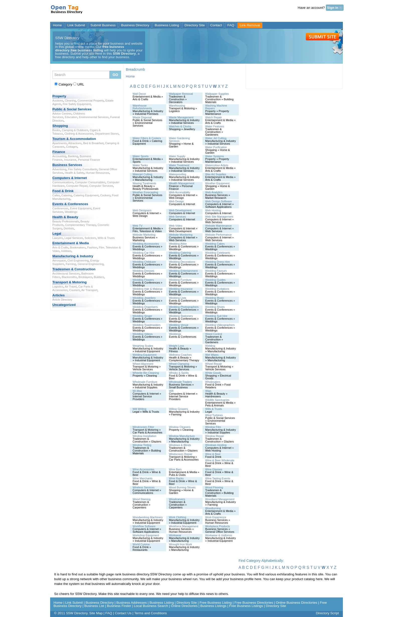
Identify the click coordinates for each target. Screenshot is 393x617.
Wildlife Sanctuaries (217, 399)
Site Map (96, 613)
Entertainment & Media (70, 243)
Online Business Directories (296, 602)
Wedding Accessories (146, 243)
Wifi (171, 390)
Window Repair (214, 435)
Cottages (71, 146)
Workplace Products (217, 526)
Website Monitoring (180, 234)
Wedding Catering (180, 252)
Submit (322, 36)
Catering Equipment (86, 195)
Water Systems (214, 156)
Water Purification (216, 147)
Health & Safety (74, 172)
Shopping (60, 126)
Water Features (214, 126)
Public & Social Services (71, 109)
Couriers (74, 290)
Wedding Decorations (182, 261)
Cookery (105, 195)
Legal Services (73, 237)
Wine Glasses (213, 469)
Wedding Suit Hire (216, 315)
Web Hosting (213, 210)
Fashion (92, 247)
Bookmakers (78, 247)
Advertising (59, 169)
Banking (73, 156)
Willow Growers (178, 408)
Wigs (208, 390)
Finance (58, 152)
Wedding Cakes (215, 243)
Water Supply (177, 156)
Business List (94, 606)
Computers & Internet (69, 178)
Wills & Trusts (106, 237)
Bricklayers (85, 277)
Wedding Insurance (181, 288)
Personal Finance (89, 159)
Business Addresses (131, 602)
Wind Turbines (214, 415)
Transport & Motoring (69, 282)
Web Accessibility (179, 192)
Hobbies (66, 250)
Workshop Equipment (146, 535)
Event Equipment (80, 208)
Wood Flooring (214, 487)
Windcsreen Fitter (143, 426)
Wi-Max (137, 390)
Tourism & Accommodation (74, 139)
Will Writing (139, 408)
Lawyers (57, 237)
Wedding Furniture (180, 279)
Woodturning (213, 508)
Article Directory (62, 299)
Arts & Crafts (60, 247)
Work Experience (215, 517)
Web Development (180, 210)
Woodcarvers (177, 499)
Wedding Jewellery (144, 297)
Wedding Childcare (144, 261)
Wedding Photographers (184, 306)
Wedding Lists (177, 297)
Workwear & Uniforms (218, 535)
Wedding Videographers (220, 324)
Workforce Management (183, 526)
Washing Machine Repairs (216, 107)
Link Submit (76, 25)
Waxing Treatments (144, 183)
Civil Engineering (78, 260)
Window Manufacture (182, 435)
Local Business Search (151, 606)
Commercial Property (90, 100)
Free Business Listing (216, 602)
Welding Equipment (144, 354)
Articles (58, 295)
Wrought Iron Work (180, 544)
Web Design (176, 201)
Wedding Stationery (181, 315)
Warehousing (177, 105)
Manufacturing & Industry (72, 256)
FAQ (230, 25)
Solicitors (90, 237)
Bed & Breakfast (93, 143)
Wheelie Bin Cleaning (146, 372)
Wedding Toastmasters (146, 324)
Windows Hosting (216, 445)
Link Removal (250, 25)
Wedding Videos (143, 333)
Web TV (137, 225)
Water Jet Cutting (216, 138)
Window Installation (144, 435)
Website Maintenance (218, 225)
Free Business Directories (254, 602)
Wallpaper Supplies (217, 93)
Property (59, 96)
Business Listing (167, 25)
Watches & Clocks (180, 126)
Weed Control (213, 333)
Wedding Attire (178, 243)
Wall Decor (139, 93)
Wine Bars (175, 469)
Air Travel (71, 286)
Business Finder (119, 606)
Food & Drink (62, 191)
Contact (216, 25)
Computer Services (101, 185)
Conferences (60, 208)
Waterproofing (177, 174)
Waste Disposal (142, 117)
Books (56, 130)
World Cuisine (141, 544)
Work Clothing (177, 517)
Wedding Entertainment (183, 270)
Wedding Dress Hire (217, 261)
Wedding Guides (215, 279)
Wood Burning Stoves (182, 487)
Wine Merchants (142, 478)
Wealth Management (181, 183)
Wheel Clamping (179, 363)
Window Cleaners (179, 426)
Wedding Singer (142, 315)
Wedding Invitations (217, 288)
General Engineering (91, 264)
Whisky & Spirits (179, 372)
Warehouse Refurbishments (142, 107)
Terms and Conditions (150, 613)
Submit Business (103, 25)
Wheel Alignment (143, 363)
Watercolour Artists (216, 165)
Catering (66, 195)
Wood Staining (141, 499)
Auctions (57, 100)
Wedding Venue (178, 324)
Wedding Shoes (215, 306)
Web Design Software (218, 201)
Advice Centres (61, 113)
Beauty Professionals (65, 221)
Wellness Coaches (180, 354)
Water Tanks (140, 165)
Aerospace (59, 260)
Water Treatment (179, 165)
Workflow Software (144, 526)
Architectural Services (66, 273)
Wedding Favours (216, 270)
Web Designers (142, 210)
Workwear (175, 535)
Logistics (57, 286)
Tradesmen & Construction (73, 269)
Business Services (67, 165)
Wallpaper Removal (181, 93)
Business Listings (213, 606)
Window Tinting (142, 445)
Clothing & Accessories (78, 133)
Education (71, 117)
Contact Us (123, 613)
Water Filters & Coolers (147, 138)
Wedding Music (214, 297)
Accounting (59, 156)
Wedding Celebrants (217, 252)
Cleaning (70, 100)
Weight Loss (176, 345)
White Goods (213, 372)
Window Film (213, 426)
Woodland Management (220, 499)
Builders (99, 277)
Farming (71, 264)
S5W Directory (67, 11)
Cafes (56, 195)
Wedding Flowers (143, 279)
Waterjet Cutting (142, 174)
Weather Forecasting (145, 192)
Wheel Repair (213, 363)
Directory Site (194, 25)
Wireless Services (143, 487)
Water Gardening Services (179, 139)
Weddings (71, 211)
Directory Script (327, 613)
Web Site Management (219, 216)
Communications (62, 182)
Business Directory (135, 25)
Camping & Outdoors (75, 130)
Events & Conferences (70, 204)
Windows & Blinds (180, 445)
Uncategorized (64, 305)
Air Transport (89, 290)
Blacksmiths (69, 277)
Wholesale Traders (180, 381)
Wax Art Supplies (215, 174)
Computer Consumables (90, 182)
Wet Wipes (212, 354)
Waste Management (181, 117)
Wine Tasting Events (217, 478)
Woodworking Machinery (148, 517)
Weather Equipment (217, 183)
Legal (56, 233)
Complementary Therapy (80, 224)
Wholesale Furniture (145, 381)
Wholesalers (213, 381)
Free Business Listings (246, 606)
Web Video (175, 225)
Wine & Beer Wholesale (219, 460)
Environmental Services (94, 117)
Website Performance (218, 234)
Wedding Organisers (145, 306)
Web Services (177, 216)
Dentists (69, 228)
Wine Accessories (143, 469)
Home (57, 25)
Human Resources (97, 172)
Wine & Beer (213, 454)
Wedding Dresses (143, 270)
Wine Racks (176, 478)
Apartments (59, 143)
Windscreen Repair (180, 454)
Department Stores (107, 133)
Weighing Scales (143, 345)
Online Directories (184, 606)
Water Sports (141, 156)
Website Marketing (144, 234)
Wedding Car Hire (143, 252)
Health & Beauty (65, 217)
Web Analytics (214, 192)
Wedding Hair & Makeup (147, 288)
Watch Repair (213, 117)
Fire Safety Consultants (82, 169)
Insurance (70, 159)
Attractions (74, 143)
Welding (210, 345)
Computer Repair (76, 185)
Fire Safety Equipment (76, 104)
